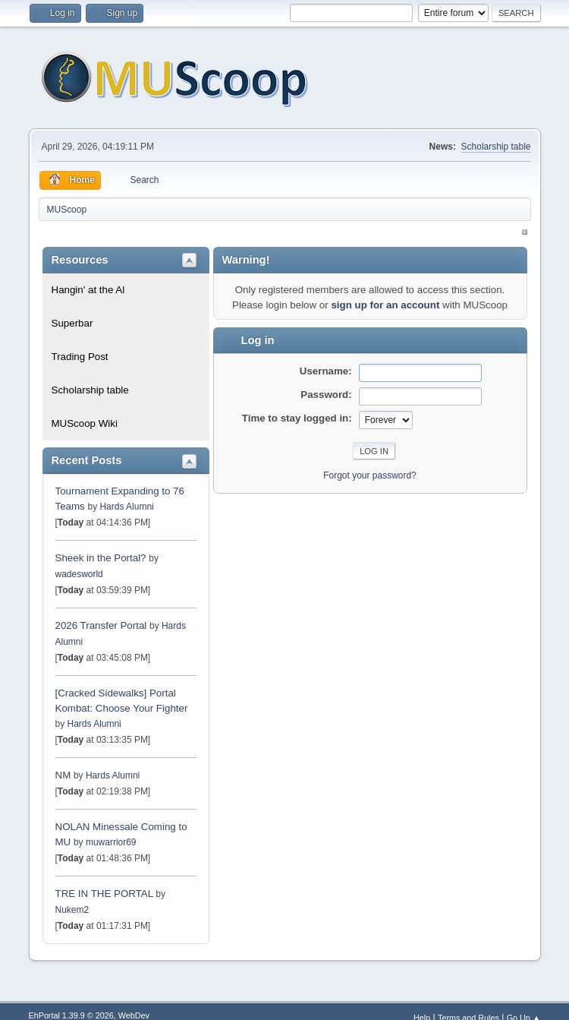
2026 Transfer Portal (101, 625)
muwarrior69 (111, 842)
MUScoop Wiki (85, 423)
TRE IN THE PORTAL (104, 893)
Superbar (72, 323)
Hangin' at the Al (88, 289)
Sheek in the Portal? (100, 558)
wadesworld (79, 574)
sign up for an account (385, 305)
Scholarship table (496, 146)
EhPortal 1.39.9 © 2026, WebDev (89, 1015)
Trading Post (80, 356)
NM (63, 775)
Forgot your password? (370, 475)
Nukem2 (72, 910)
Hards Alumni (126, 506)
